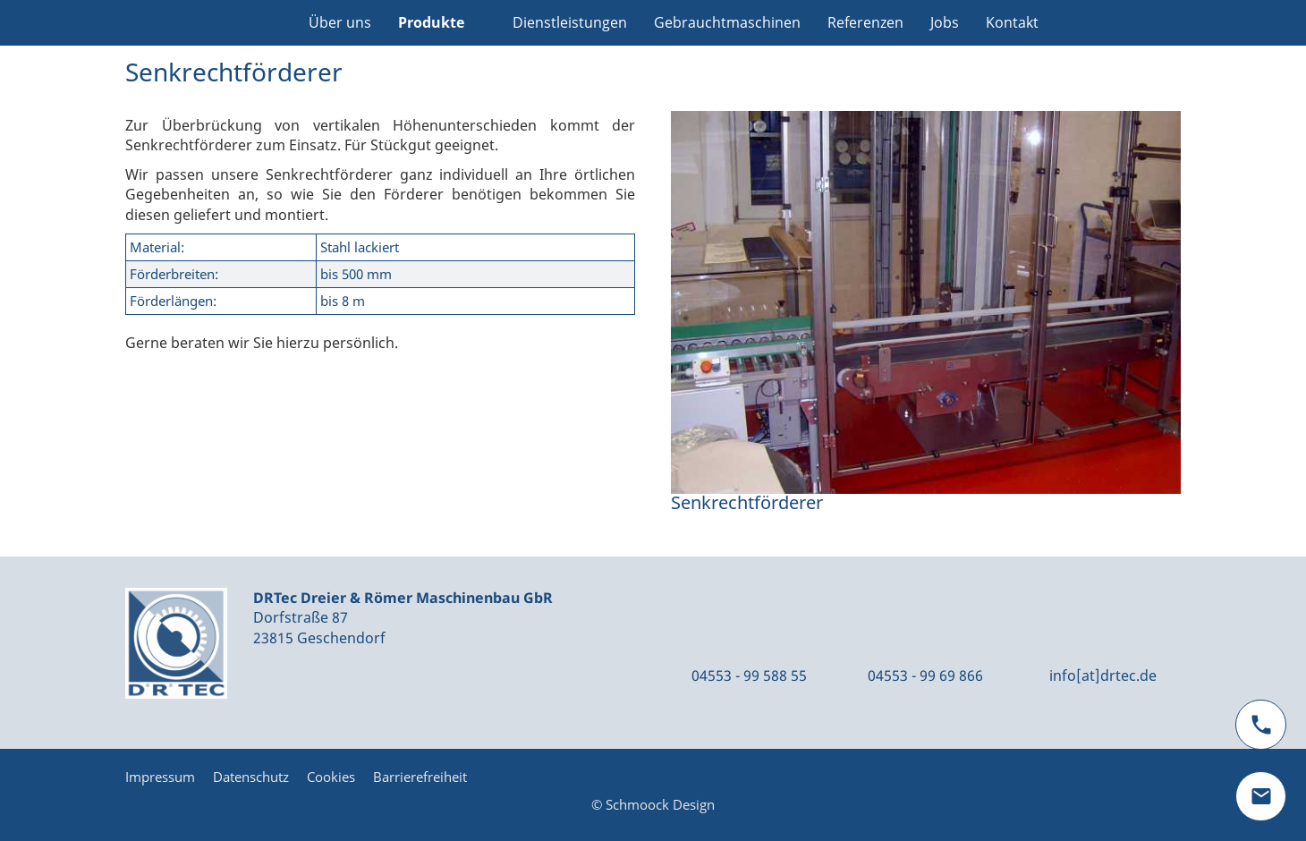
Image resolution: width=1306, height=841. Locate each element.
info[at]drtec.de (1103, 675)
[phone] (1261, 724)
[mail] (1261, 796)
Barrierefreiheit (420, 777)
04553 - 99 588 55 (749, 675)
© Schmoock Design (653, 804)
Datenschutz (251, 777)
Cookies (331, 777)
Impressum (160, 777)
